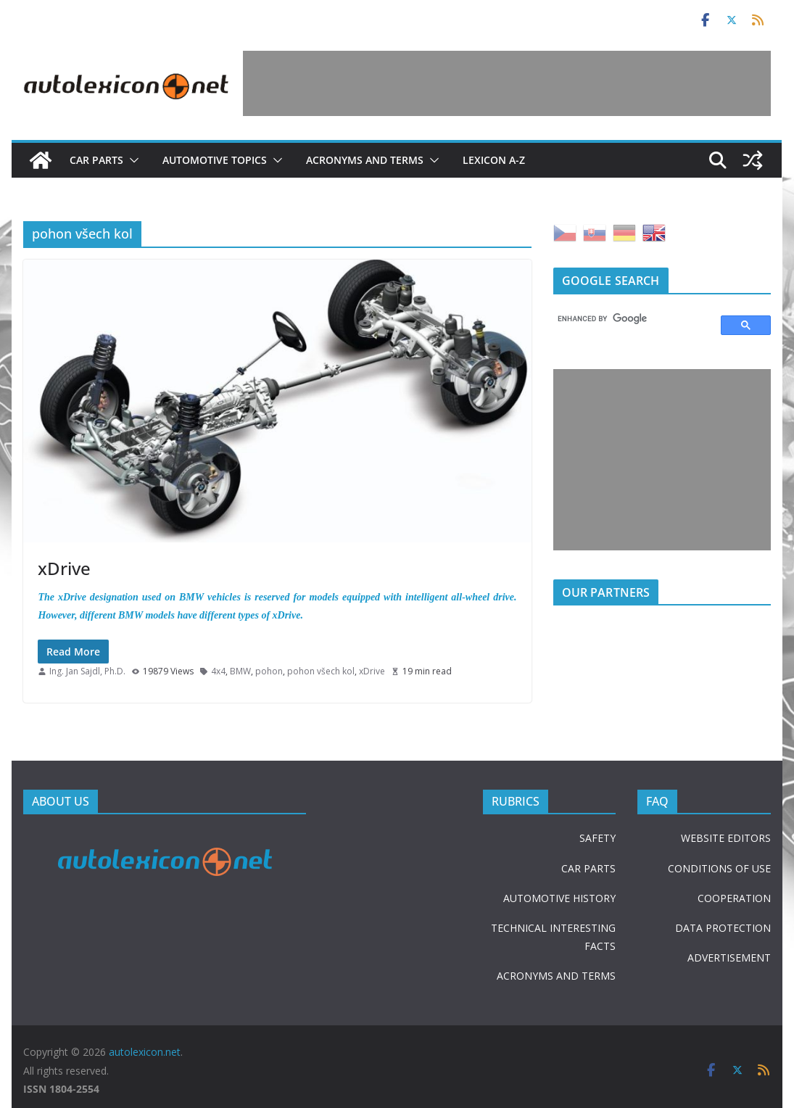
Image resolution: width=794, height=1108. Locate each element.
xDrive (64, 568)
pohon (269, 671)
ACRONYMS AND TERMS (556, 976)
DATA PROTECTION (723, 928)
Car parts (96, 160)
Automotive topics (214, 160)
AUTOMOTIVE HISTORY (559, 898)
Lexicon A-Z (494, 160)
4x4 (218, 671)
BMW (240, 671)
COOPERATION (734, 898)
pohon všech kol (321, 671)
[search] (630, 319)
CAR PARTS (588, 868)
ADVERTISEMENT (729, 957)
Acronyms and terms (364, 160)
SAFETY (597, 838)
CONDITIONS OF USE (719, 868)
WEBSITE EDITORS (726, 838)
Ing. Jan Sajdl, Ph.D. (87, 671)
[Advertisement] (507, 83)
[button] (131, 160)
